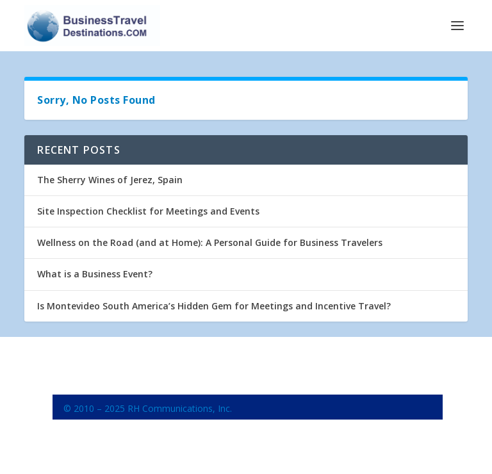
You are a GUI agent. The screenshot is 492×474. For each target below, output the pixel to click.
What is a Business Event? (94, 274)
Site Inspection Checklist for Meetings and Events (148, 211)
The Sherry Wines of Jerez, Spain (110, 180)
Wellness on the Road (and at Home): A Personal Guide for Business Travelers (209, 242)
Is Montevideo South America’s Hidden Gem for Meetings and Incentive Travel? (214, 306)
